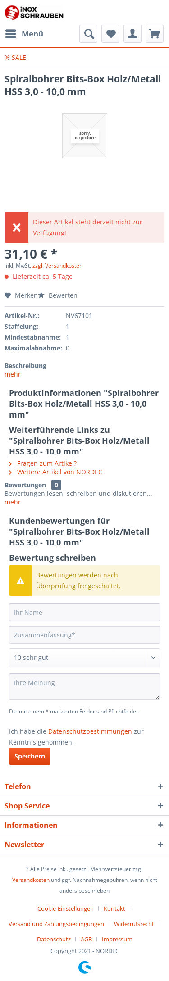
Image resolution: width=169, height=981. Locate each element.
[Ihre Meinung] (84, 686)
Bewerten (58, 295)
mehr (13, 374)
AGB (86, 939)
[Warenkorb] (155, 34)
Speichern (29, 756)
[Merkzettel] (110, 34)
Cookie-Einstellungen (65, 908)
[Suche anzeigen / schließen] (88, 34)
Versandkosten (31, 880)
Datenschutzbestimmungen (90, 731)
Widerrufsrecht (134, 924)
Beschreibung (25, 365)
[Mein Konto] (132, 34)
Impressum (117, 939)
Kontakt (114, 908)
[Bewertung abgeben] (84, 657)
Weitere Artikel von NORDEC (55, 472)
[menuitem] (24, 34)
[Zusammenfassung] (84, 635)
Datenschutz (54, 939)
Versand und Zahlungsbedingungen (56, 924)
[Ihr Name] (84, 612)
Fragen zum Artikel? (43, 463)
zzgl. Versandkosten (57, 265)
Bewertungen (25, 485)
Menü (24, 33)
